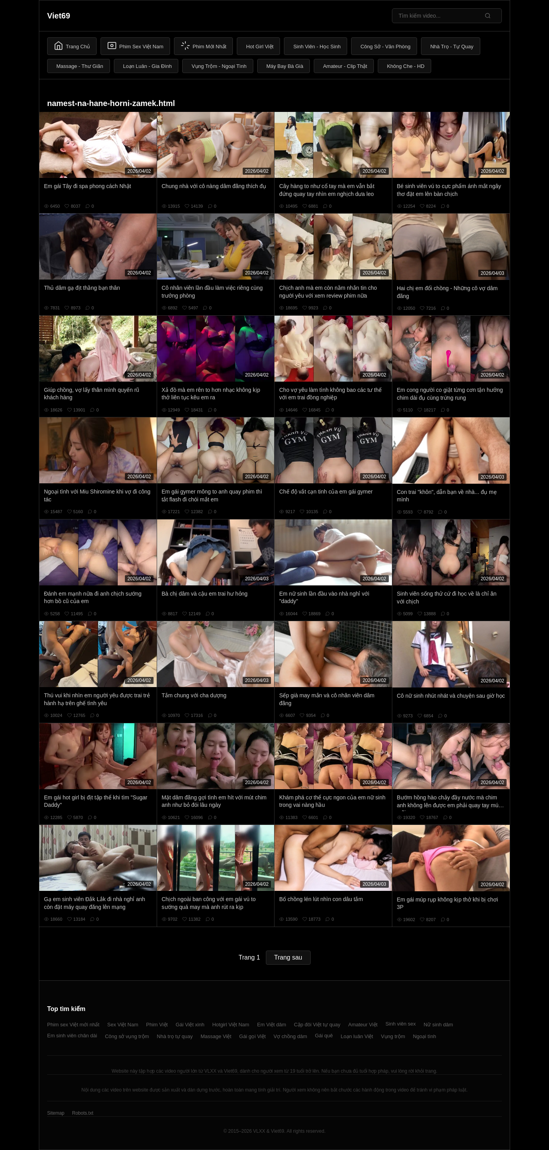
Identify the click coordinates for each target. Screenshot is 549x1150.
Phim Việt (157, 1025)
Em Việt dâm (271, 1025)
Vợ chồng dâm (290, 1036)
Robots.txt (82, 1113)
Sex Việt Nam (122, 1025)
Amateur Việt (363, 1025)
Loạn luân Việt (357, 1036)
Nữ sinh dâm (438, 1025)
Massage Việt (216, 1036)
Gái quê (324, 1035)
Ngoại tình (424, 1036)
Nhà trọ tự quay (174, 1036)
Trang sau (288, 957)
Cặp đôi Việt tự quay (317, 1025)
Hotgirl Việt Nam (230, 1025)
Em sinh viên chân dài (72, 1035)
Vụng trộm (393, 1036)
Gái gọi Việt (252, 1036)
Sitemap (55, 1113)
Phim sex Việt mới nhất (73, 1025)
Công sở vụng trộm (127, 1036)
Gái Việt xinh (190, 1025)
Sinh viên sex (400, 1024)
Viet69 (58, 15)
